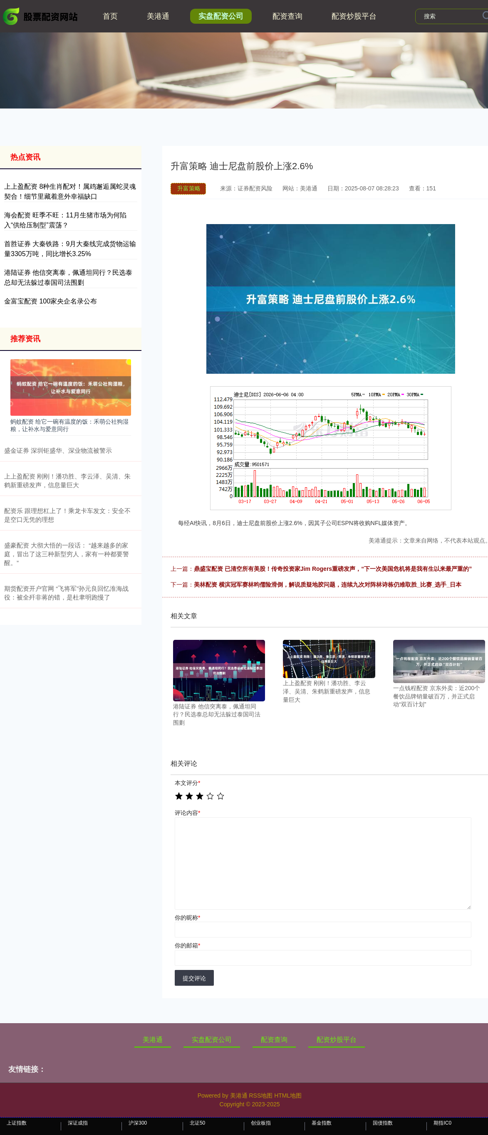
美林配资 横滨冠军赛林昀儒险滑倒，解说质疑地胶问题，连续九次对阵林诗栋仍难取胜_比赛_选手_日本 (327, 584)
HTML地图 (288, 1095)
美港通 (158, 16)
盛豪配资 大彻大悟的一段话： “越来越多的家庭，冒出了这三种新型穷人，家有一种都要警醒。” (66, 554)
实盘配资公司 (220, 16)
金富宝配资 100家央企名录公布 (50, 301)
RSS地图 (260, 1095)
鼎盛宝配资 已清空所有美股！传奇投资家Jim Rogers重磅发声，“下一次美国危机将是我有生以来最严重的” (333, 568)
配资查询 (287, 16)
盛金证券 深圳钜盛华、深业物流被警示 (58, 450)
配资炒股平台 (354, 16)
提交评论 (194, 978)
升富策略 (189, 188)
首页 (110, 16)
